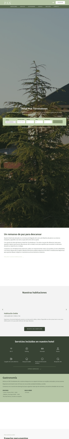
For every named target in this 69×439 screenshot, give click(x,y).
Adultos (28, 119)
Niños (37, 119)
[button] (53, 2)
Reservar (58, 121)
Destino (7, 119)
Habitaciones (48, 119)
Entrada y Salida (21, 119)
